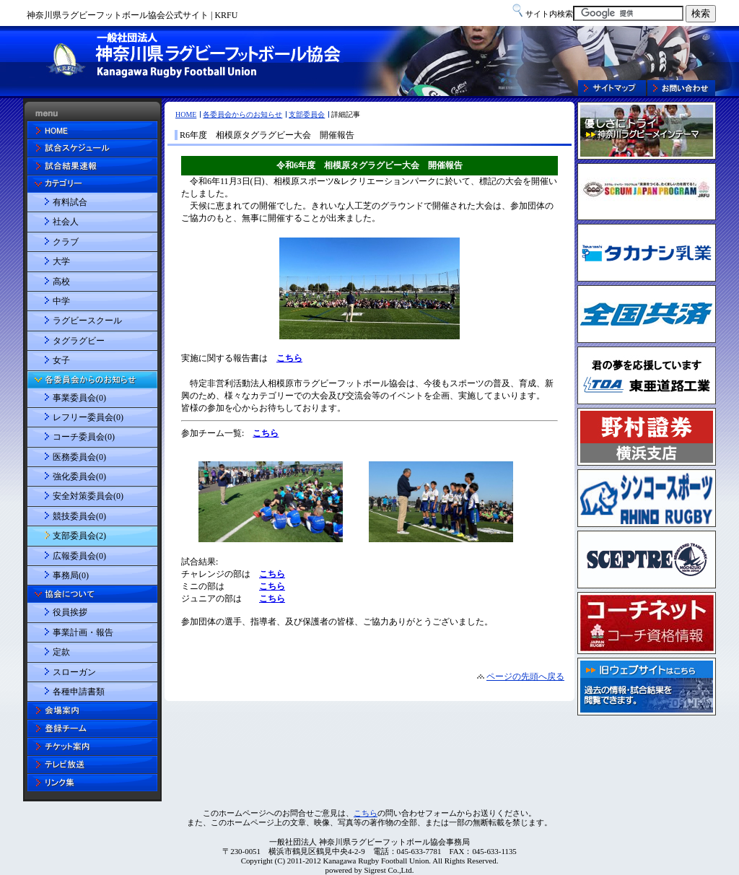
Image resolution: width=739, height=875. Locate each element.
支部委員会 (307, 114)
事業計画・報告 (83, 632)
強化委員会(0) (79, 476)
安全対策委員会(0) (88, 496)
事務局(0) (71, 575)
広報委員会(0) (79, 556)
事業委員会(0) (79, 398)
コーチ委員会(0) (84, 437)
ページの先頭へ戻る (525, 676)
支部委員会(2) (79, 536)
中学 (61, 301)
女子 (61, 360)
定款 (61, 652)
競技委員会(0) (79, 516)
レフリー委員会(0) (88, 417)
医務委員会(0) (79, 457)
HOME (185, 114)
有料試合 (70, 202)
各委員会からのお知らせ (242, 114)
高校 (61, 282)
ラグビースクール (87, 320)
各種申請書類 (79, 692)
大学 (61, 261)
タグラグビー (79, 341)
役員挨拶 (70, 612)
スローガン (74, 672)
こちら (365, 813)
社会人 (66, 222)
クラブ (66, 242)
